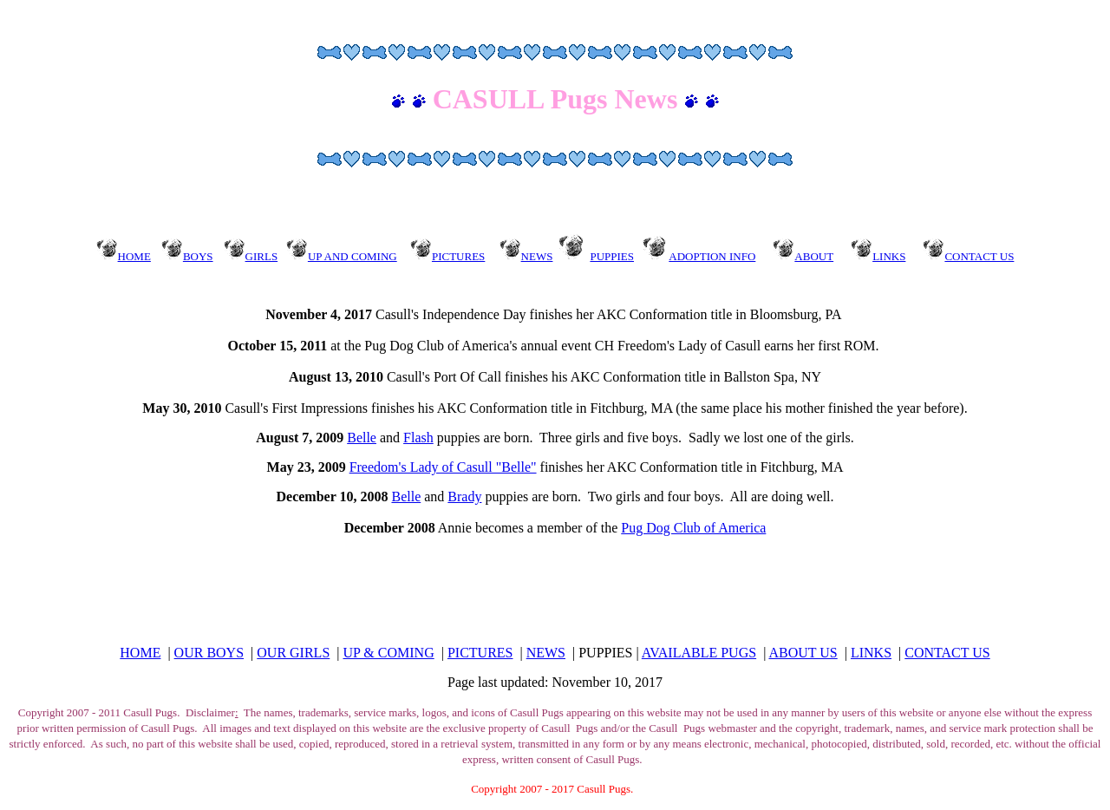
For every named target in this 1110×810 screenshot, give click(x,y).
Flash (418, 437)
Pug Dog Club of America (693, 527)
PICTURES (480, 652)
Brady (464, 496)
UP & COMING (388, 652)
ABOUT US (802, 652)
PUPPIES (612, 256)
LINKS (871, 652)
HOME (140, 652)
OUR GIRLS (293, 652)
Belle (361, 437)
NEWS (545, 652)
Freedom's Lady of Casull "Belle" (443, 467)
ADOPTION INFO (712, 256)
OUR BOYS (209, 652)
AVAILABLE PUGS (699, 652)
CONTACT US (946, 652)
